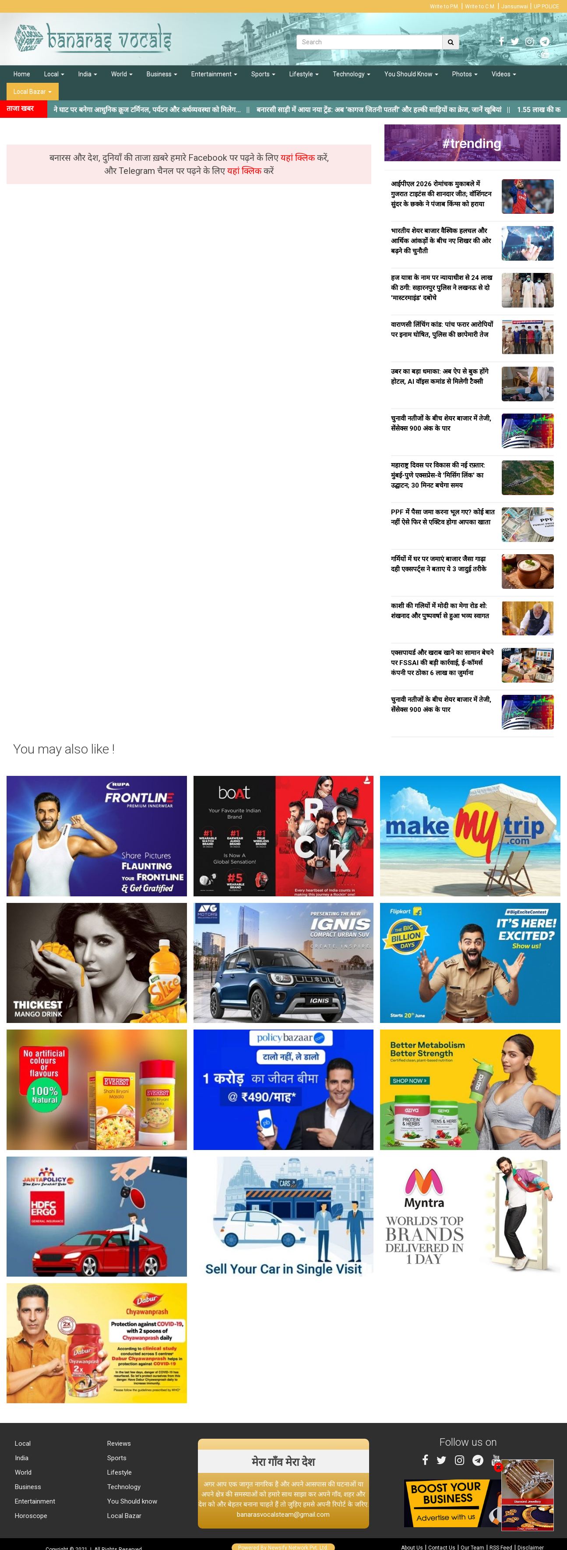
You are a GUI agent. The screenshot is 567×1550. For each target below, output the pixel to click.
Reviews (118, 1443)
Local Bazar (33, 91)
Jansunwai (514, 7)
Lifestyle (304, 74)
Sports (263, 74)
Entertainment (214, 74)
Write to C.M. (480, 7)
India (87, 74)
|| (393, 110)
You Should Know (411, 74)
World (122, 74)
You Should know (131, 1501)
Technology (351, 74)
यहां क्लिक (299, 157)
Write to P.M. (444, 7)
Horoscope (30, 1516)
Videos (504, 74)
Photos (465, 74)
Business (162, 74)
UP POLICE (546, 7)
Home (22, 74)
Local (54, 74)
